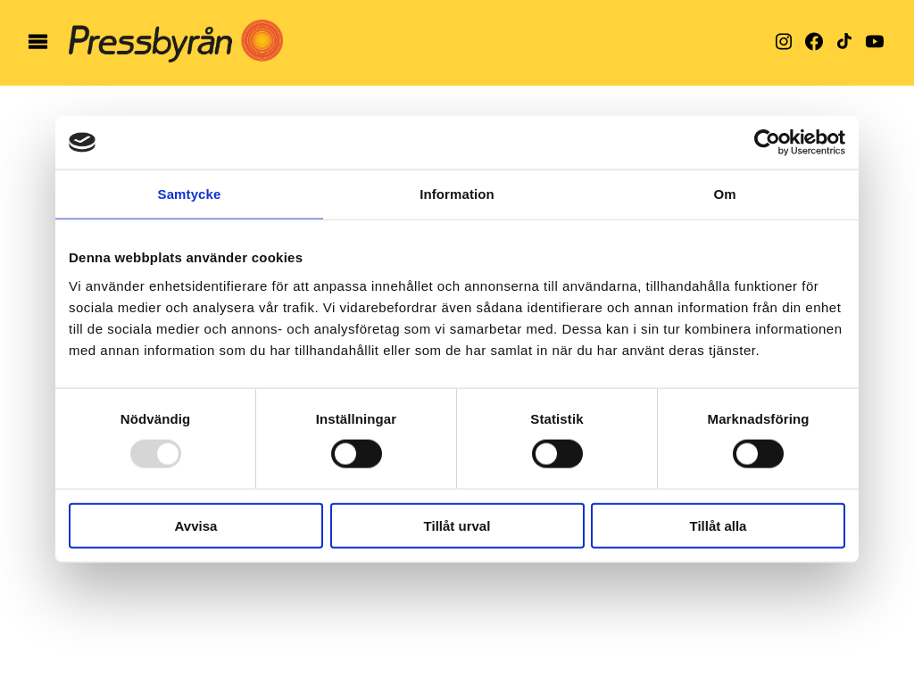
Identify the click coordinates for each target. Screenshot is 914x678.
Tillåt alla (718, 525)
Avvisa (196, 525)
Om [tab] (724, 194)
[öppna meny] (38, 43)
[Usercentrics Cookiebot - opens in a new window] (767, 142)
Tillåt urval (457, 525)
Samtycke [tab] (189, 194)
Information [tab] (457, 194)
